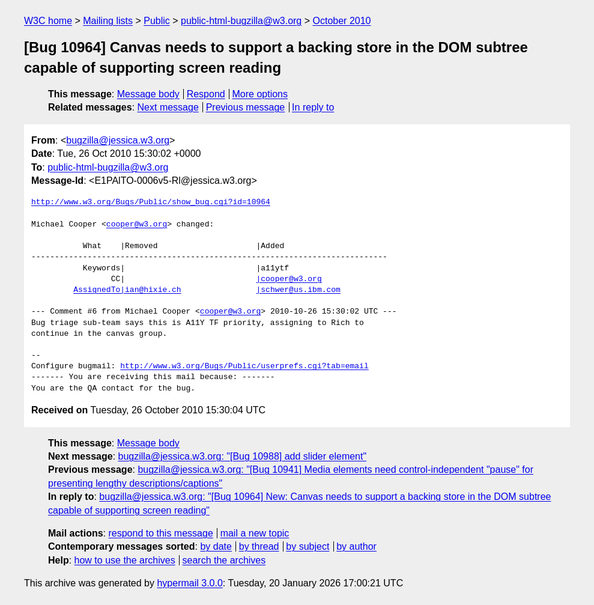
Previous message (245, 107)
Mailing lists (108, 21)
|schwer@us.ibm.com (298, 290)
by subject (307, 546)
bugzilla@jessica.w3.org (117, 140)
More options (260, 94)
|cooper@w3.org (288, 279)
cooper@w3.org (136, 224)
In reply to (313, 107)
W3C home (48, 21)
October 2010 (342, 21)
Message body (148, 94)
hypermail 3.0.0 (189, 583)
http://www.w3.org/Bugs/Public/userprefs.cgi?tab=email (244, 366)
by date (215, 546)
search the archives (224, 560)
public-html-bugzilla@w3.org (241, 21)
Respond (206, 94)
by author (356, 546)
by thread (259, 546)
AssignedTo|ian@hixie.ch (127, 290)
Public (157, 21)
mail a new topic (254, 533)
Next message (168, 107)
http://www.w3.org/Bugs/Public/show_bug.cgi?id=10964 (150, 202)
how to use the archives (124, 560)
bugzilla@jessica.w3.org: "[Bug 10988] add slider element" (242, 456)
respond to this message (160, 533)
